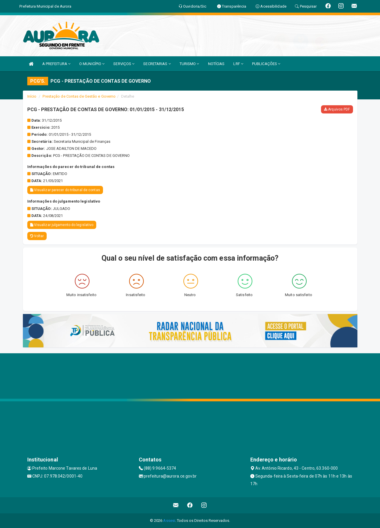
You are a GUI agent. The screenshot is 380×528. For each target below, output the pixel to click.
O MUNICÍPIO (91, 64)
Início (32, 96)
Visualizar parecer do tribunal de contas (65, 190)
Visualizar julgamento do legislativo (62, 225)
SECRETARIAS (156, 64)
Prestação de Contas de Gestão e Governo (79, 96)
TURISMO (189, 64)
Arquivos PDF (337, 109)
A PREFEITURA (56, 64)
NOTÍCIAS (216, 64)
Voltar (37, 236)
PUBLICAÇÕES (266, 64)
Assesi (169, 520)
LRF (238, 64)
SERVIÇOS (123, 64)
